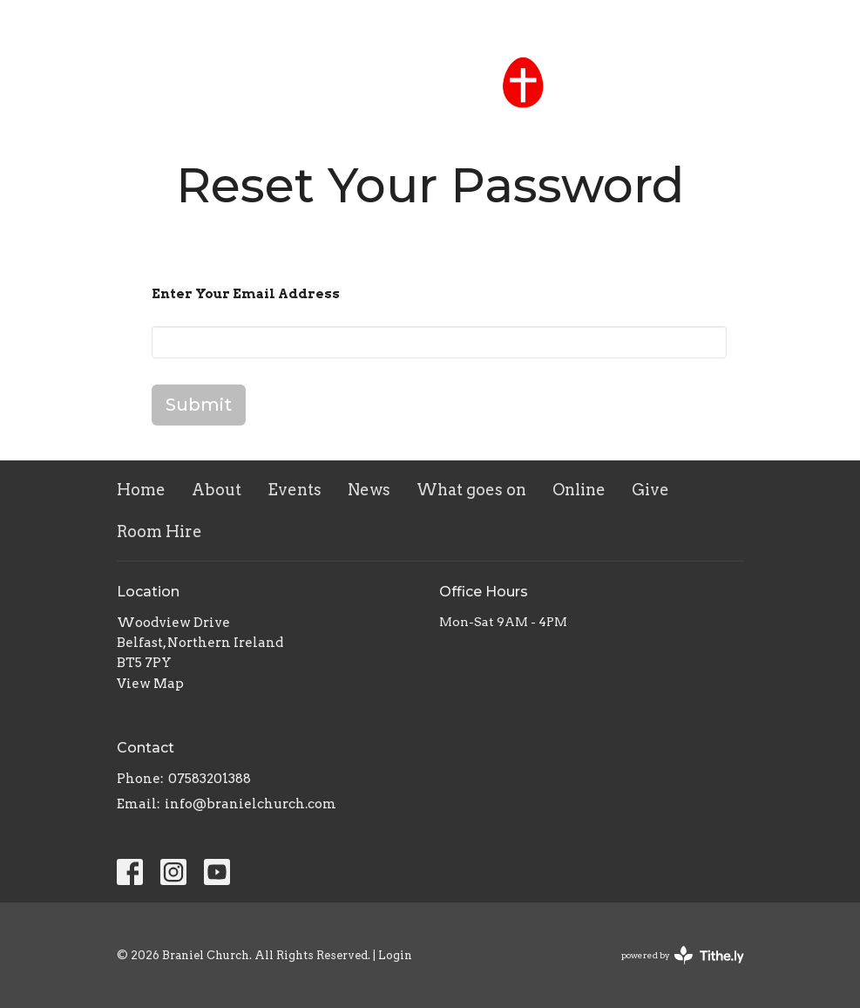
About (216, 489)
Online (579, 489)
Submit (199, 404)
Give (650, 489)
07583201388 (209, 779)
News (369, 489)
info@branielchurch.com (250, 804)
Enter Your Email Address (246, 294)
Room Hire (159, 531)
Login (395, 955)
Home (141, 489)
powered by (682, 955)
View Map (150, 683)
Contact (812, 23)
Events (294, 489)
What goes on (471, 489)
